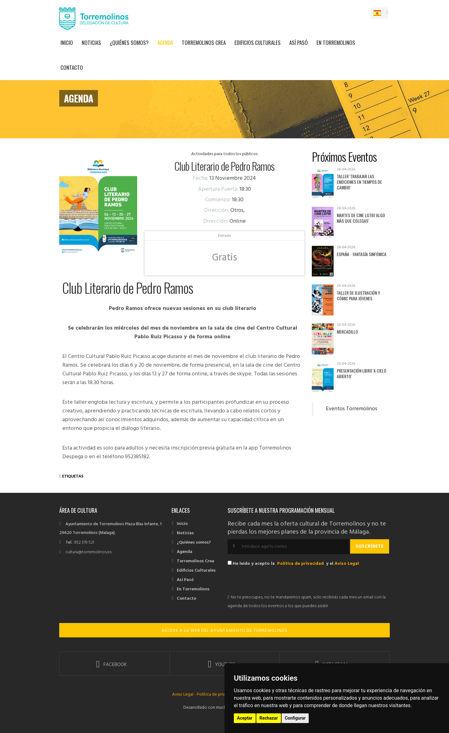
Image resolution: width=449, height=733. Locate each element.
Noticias (91, 42)
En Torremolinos (335, 42)
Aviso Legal (347, 563)
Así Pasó (298, 42)
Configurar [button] (295, 718)
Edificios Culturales (257, 42)
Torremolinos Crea (204, 42)
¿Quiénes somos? (129, 42)
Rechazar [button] (268, 718)
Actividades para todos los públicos (224, 154)
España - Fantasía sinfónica (361, 254)
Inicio (66, 42)
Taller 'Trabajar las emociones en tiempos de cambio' (359, 182)
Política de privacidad (300, 563)
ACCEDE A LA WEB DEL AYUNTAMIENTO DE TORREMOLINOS (224, 630)
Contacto (71, 67)
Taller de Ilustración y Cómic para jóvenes (358, 295)
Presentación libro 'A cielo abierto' (361, 373)
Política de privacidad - (218, 694)
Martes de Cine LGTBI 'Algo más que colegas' (361, 218)
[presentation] (275, 581)
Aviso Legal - (184, 694)
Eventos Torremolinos (351, 409)
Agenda (165, 42)
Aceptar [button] (245, 718)
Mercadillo (347, 331)
